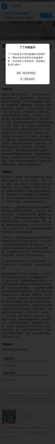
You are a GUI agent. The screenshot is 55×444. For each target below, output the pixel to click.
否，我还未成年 (27, 79)
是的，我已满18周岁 (26, 73)
